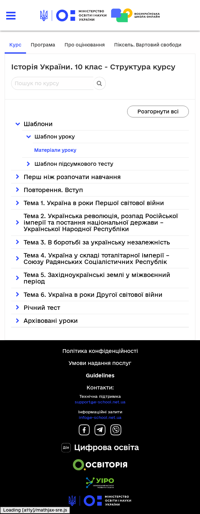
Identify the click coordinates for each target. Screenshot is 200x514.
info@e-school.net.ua (100, 417)
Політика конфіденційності (100, 351)
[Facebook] (84, 433)
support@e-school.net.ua (100, 402)
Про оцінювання (84, 44)
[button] (11, 15)
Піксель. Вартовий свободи (147, 44)
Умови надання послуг (100, 363)
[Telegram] (100, 433)
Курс (15, 44)
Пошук (99, 83)
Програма (43, 44)
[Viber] (115, 433)
